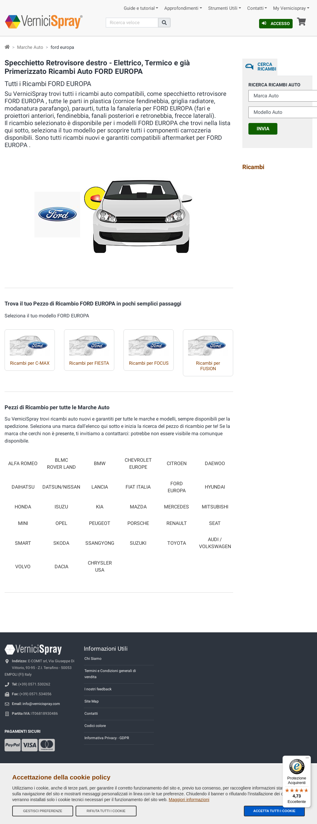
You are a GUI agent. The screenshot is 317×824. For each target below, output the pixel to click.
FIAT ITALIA (138, 487)
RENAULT (176, 523)
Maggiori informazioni (189, 799)
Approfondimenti (181, 8)
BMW (99, 463)
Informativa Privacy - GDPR (106, 738)
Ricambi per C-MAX (29, 363)
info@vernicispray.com (41, 704)
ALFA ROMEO (22, 463)
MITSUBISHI (215, 507)
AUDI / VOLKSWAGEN (215, 543)
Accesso (276, 23)
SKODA (61, 543)
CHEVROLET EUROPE (138, 463)
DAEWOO (215, 463)
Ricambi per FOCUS (149, 363)
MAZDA (138, 507)
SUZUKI (138, 543)
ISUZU (61, 507)
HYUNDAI (215, 487)
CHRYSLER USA (100, 566)
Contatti (255, 8)
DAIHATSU (23, 487)
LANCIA (99, 487)
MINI (23, 523)
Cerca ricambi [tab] (266, 67)
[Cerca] (132, 22)
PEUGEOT (99, 523)
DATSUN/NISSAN (61, 487)
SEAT (215, 523)
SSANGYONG (99, 543)
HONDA (23, 507)
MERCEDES (176, 507)
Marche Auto (30, 47)
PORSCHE (138, 523)
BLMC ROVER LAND (61, 463)
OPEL (61, 523)
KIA (99, 507)
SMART (23, 543)
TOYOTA (176, 543)
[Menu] (307, 759)
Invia (263, 129)
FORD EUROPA (177, 487)
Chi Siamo (93, 658)
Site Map (91, 701)
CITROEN (177, 463)
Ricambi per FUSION (208, 365)
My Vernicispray (289, 8)
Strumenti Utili (222, 8)
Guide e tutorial (139, 8)
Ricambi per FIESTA (89, 363)
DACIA (61, 566)
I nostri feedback (98, 689)
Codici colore (95, 726)
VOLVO (22, 566)
